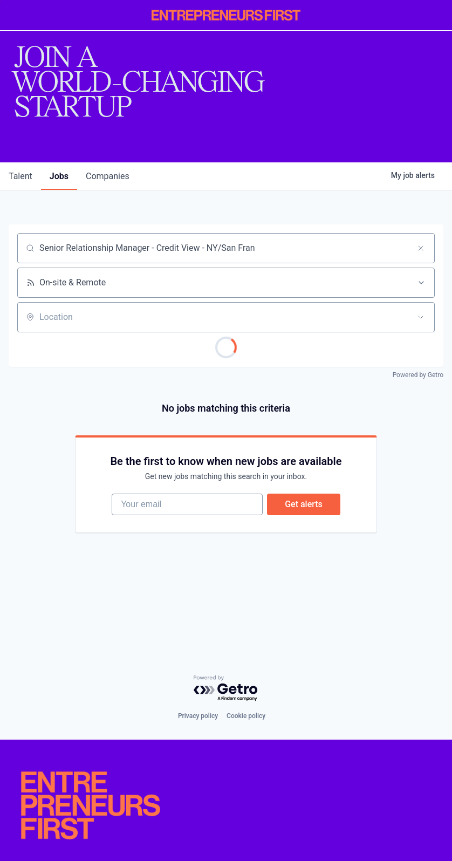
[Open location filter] (421, 317)
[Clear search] (421, 248)
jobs (59, 176)
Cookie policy (246, 716)
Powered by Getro (418, 375)
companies (107, 176)
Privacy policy (198, 716)
